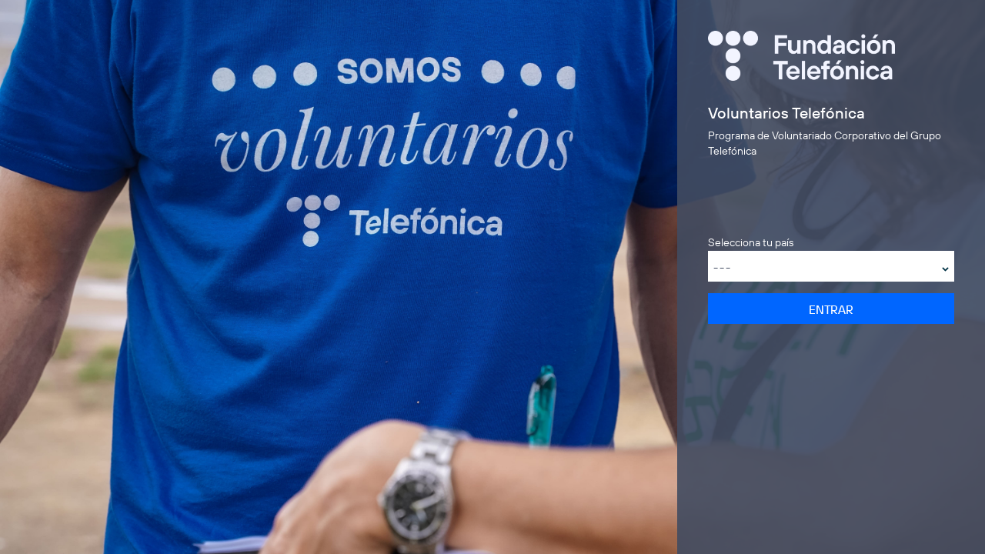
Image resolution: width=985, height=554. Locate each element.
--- (722, 267)
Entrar (831, 309)
